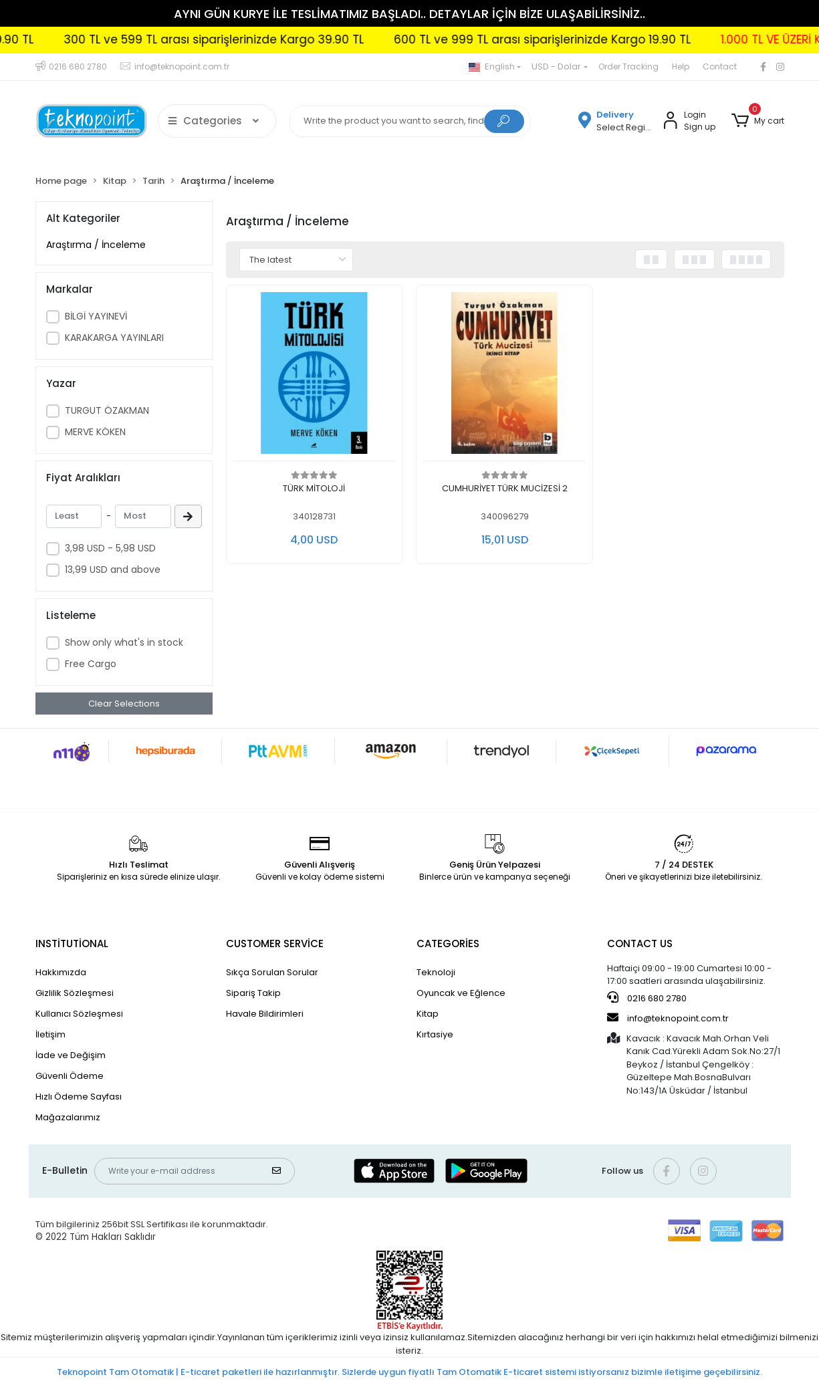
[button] (757, 121)
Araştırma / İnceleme (96, 244)
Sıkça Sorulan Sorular (272, 972)
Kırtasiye (435, 1034)
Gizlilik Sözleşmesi (74, 993)
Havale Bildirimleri (265, 1013)
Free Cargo (90, 663)
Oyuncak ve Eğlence (461, 993)
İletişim (50, 1034)
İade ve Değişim (70, 1055)
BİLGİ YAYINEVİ (96, 316)
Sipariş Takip (253, 993)
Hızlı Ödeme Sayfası (78, 1096)
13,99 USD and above (112, 569)
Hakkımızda (60, 972)
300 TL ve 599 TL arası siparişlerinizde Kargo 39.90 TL (302, 39)
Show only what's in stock (124, 642)
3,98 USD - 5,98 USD (110, 548)
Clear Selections (124, 703)
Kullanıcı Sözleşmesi (79, 1013)
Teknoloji (436, 972)
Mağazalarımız (67, 1117)
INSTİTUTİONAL (71, 943)
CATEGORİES (448, 943)
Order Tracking (628, 66)
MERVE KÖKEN (95, 431)
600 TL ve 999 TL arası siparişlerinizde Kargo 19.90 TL (631, 39)
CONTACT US (640, 943)
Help (680, 66)
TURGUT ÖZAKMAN (107, 410)
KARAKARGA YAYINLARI (114, 337)
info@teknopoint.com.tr (668, 1018)
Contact (720, 66)
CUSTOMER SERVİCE (275, 943)
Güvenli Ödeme (69, 1075)
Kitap (428, 1013)
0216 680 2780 (647, 998)
